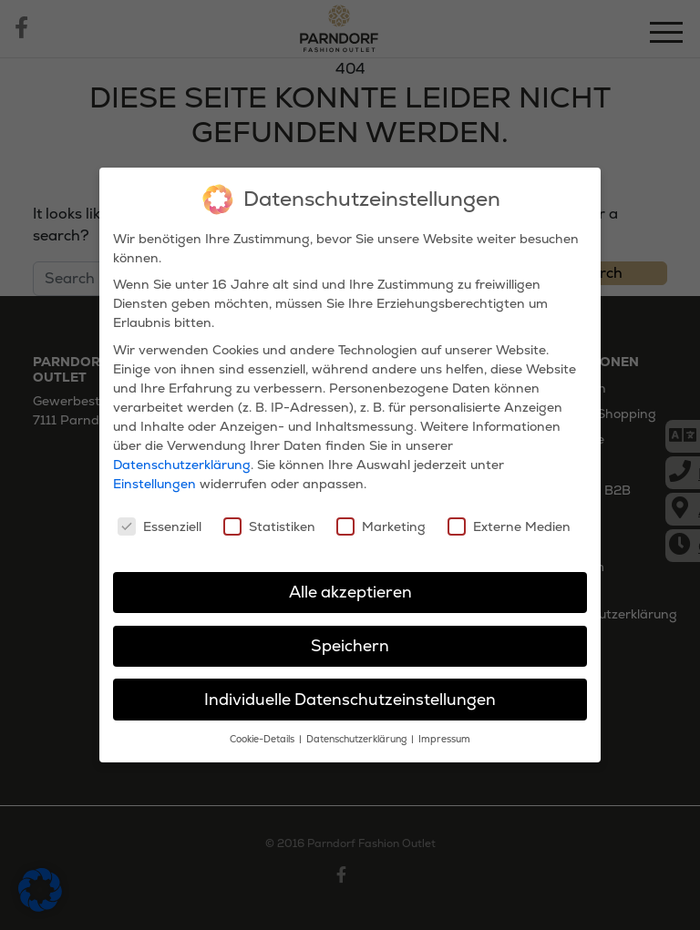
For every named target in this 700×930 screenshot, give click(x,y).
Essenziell (159, 526)
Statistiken (269, 526)
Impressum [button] (444, 739)
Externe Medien (509, 526)
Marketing (381, 526)
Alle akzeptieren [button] (350, 592)
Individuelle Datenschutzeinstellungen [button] (350, 699)
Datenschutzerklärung (182, 464)
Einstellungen (154, 483)
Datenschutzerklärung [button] (357, 739)
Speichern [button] (350, 646)
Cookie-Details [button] (263, 739)
